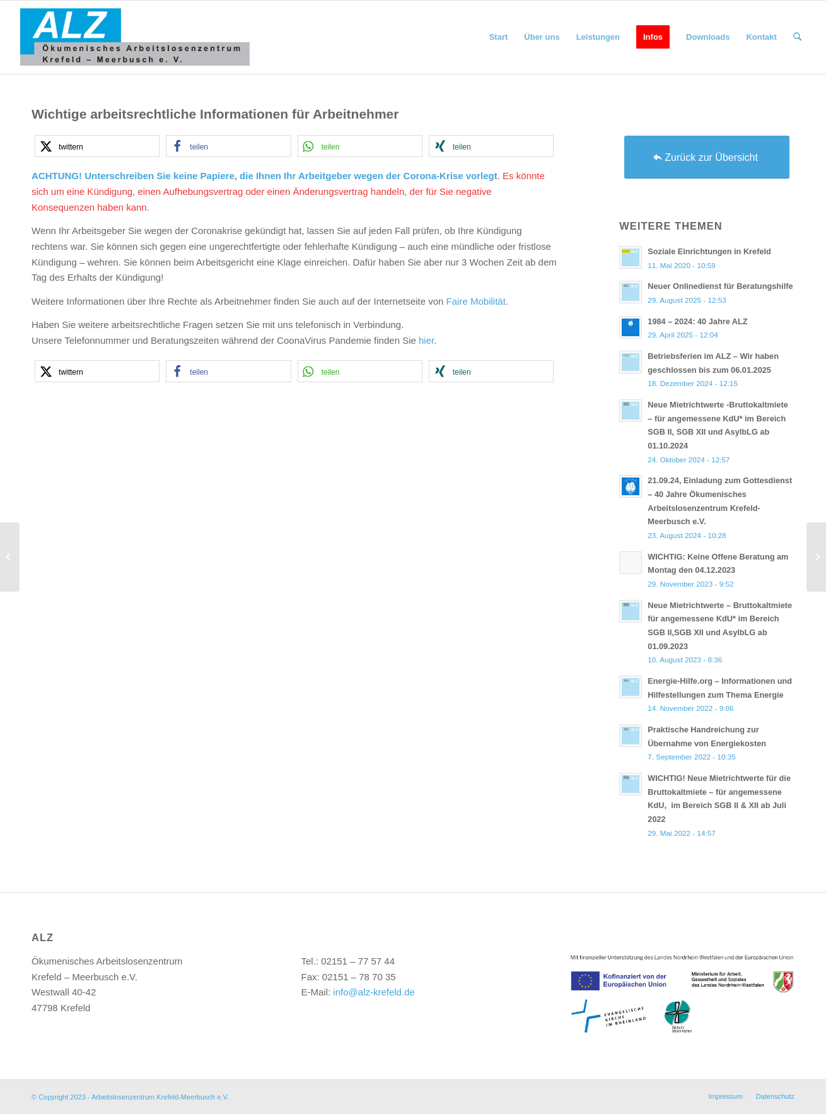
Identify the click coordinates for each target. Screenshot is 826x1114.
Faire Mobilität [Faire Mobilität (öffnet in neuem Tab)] (476, 301)
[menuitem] (498, 37)
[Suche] (797, 37)
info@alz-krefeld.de (373, 992)
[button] (97, 146)
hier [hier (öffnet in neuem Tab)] (426, 340)
